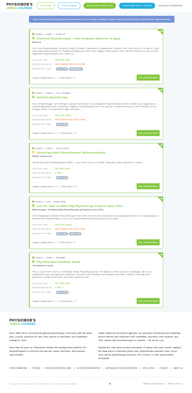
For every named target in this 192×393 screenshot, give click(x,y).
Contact (163, 367)
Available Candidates (170, 6)
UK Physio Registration (88, 367)
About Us (178, 367)
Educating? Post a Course (136, 6)
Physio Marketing (18, 367)
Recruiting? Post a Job (98, 6)
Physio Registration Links (58, 367)
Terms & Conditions (153, 383)
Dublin (49, 34)
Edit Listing (147, 367)
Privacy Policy (175, 383)
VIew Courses (67, 6)
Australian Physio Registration (120, 367)
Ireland (39, 34)
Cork (48, 201)
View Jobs (43, 6)
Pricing (36, 367)
